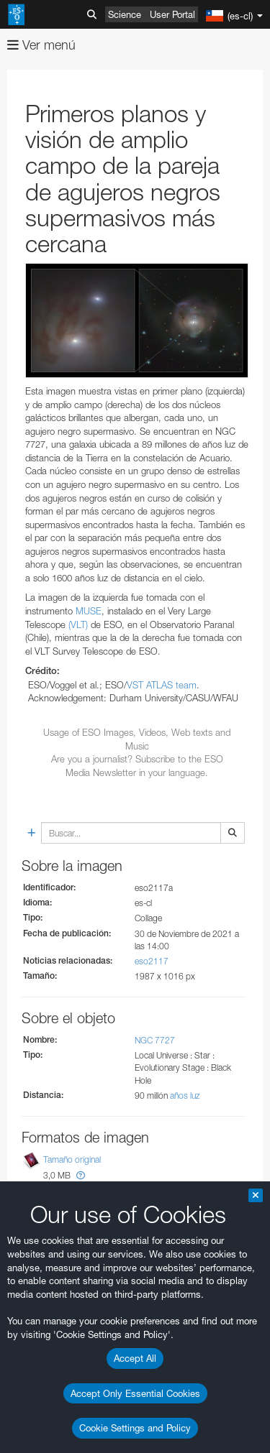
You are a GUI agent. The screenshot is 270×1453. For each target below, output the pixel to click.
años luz (185, 1095)
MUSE (89, 611)
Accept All (135, 1358)
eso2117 (151, 961)
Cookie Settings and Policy (135, 1428)
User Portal (172, 14)
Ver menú (41, 44)
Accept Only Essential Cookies (135, 1393)
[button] (80, 1175)
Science (124, 14)
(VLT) (78, 624)
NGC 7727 (155, 1040)
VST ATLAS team (162, 685)
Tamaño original (72, 1159)
